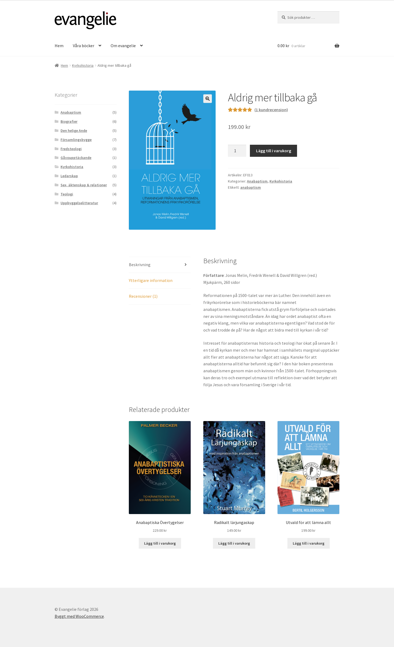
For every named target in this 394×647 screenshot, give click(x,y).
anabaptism (250, 187)
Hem (59, 45)
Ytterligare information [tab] (150, 280)
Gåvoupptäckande (76, 157)
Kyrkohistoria (82, 65)
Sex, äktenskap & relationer (84, 185)
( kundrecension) (271, 109)
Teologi (67, 194)
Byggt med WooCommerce (79, 616)
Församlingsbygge (76, 139)
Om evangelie (123, 45)
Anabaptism (257, 181)
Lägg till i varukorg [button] (160, 543)
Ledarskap (69, 175)
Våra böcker (83, 45)
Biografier (69, 121)
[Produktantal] (237, 151)
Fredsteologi (71, 148)
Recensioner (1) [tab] (143, 296)
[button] (207, 98)
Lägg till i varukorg (273, 150)
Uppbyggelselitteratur (79, 202)
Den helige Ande (74, 130)
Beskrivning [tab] (140, 264)
